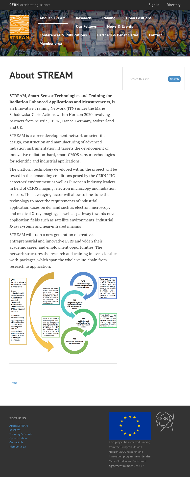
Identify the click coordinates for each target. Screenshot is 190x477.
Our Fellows (86, 26)
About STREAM (53, 17)
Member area (51, 43)
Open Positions (139, 17)
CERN (29, 4)
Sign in (154, 4)
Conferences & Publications (63, 34)
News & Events (120, 26)
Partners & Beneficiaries (118, 34)
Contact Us (16, 442)
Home (13, 383)
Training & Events (20, 434)
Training (109, 17)
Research (83, 17)
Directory (174, 4)
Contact (155, 34)
